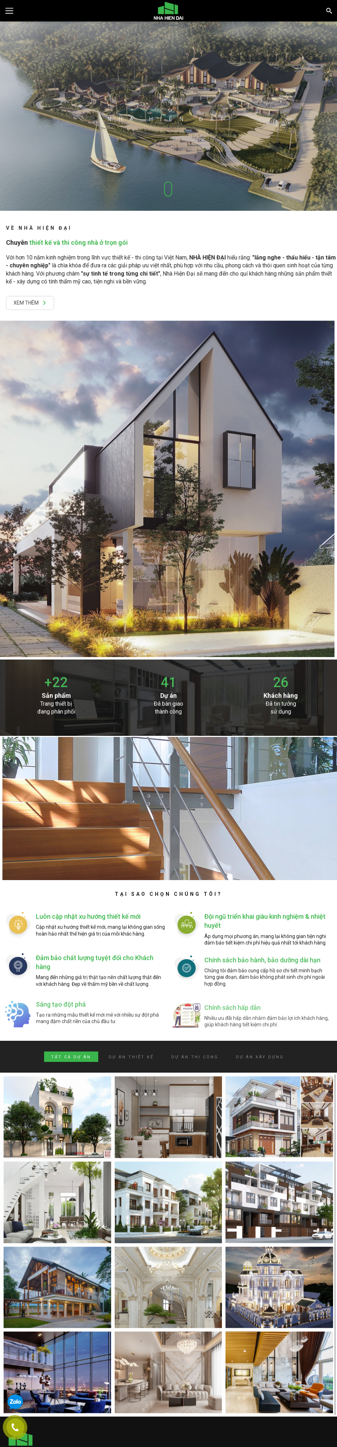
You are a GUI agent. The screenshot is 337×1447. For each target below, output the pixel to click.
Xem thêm (34, 303)
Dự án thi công (194, 1057)
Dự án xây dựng (260, 1057)
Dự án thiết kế (131, 1057)
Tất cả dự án (71, 1057)
